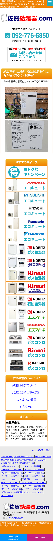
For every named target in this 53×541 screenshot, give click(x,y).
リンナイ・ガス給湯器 (34, 469)
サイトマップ (7, 495)
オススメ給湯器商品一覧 (23, 463)
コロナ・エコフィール (34, 476)
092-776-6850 (16, 518)
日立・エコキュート (10, 482)
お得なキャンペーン (10, 466)
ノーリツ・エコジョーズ (12, 469)
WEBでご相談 (40, 537)
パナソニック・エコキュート (33, 482)
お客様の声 (27, 406)
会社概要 (18, 492)
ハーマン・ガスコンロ (32, 489)
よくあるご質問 (26, 399)
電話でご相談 (13, 537)
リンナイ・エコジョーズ (12, 473)
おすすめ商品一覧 (26, 162)
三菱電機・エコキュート (33, 479)
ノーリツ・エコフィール (12, 476)
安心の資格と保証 (43, 456)
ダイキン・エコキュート (12, 486)
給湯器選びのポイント (26, 385)
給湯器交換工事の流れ (26, 392)
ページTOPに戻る (41, 450)
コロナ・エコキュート (11, 479)
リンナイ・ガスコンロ (11, 489)
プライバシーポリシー (33, 492)
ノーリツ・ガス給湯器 (30, 466)
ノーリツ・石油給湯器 (34, 473)
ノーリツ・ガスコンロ (34, 486)
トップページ (7, 456)
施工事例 (5, 460)
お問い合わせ (7, 492)
